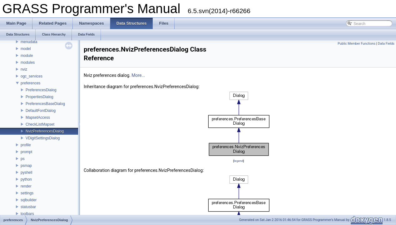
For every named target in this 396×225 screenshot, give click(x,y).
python (26, 179)
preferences (30, 83)
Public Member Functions (356, 44)
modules (28, 62)
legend (238, 160)
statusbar (28, 207)
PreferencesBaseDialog (45, 104)
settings (27, 193)
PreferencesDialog (41, 90)
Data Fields (386, 44)
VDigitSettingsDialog (43, 138)
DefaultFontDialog (41, 110)
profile (26, 145)
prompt (26, 152)
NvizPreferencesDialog (45, 131)
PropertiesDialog (39, 97)
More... (138, 75)
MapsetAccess (38, 117)
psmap (26, 165)
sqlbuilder (29, 200)
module (27, 55)
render (26, 186)
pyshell (26, 172)
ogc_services (31, 76)
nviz (24, 69)
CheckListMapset (40, 124)
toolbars (27, 214)
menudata (29, 42)
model (26, 49)
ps (23, 159)
